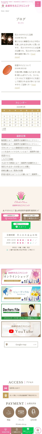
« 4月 (4, 128)
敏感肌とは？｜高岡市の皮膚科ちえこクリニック (21, 140)
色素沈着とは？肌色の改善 (12, 170)
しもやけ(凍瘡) (7, 159)
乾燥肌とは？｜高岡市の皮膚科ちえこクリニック (21, 144)
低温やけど (5, 155)
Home (2, 11)
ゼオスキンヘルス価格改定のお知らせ (16, 147)
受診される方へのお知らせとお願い (15, 166)
